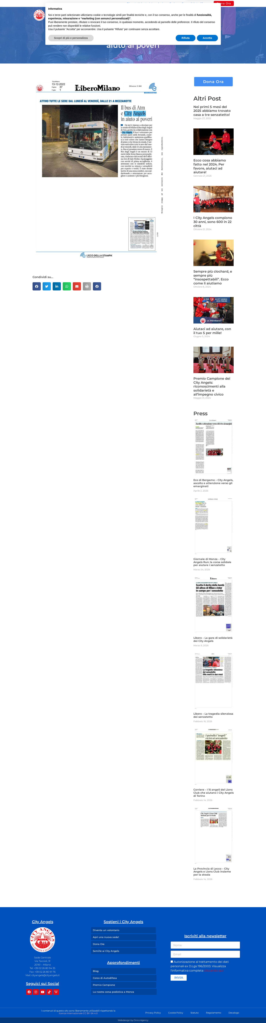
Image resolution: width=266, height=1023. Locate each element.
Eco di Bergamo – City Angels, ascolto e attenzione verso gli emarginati (213, 483)
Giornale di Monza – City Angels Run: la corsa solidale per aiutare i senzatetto (212, 562)
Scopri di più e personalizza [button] (71, 1013)
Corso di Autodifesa (194, 3)
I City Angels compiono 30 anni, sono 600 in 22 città (212, 222)
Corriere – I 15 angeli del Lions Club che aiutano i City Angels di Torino (213, 792)
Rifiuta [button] (186, 1013)
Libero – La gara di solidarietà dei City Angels (213, 639)
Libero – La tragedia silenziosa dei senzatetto (213, 715)
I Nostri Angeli (134, 15)
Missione (85, 15)
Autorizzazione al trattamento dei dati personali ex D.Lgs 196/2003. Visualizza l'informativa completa (200, 966)
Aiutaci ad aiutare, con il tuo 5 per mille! (212, 331)
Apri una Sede (167, 3)
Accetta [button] (207, 1013)
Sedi (108, 15)
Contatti (195, 15)
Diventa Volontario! (139, 3)
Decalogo (234, 1012)
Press (175, 15)
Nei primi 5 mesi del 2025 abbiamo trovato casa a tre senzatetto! (212, 111)
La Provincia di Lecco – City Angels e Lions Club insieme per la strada (212, 871)
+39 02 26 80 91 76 (45, 971)
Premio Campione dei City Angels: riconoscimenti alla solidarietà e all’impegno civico (211, 386)
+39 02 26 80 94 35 (44, 968)
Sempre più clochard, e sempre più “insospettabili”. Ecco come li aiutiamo (212, 277)
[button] (37, 286)
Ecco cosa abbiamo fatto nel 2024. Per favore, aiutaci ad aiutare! (209, 166)
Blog (158, 15)
